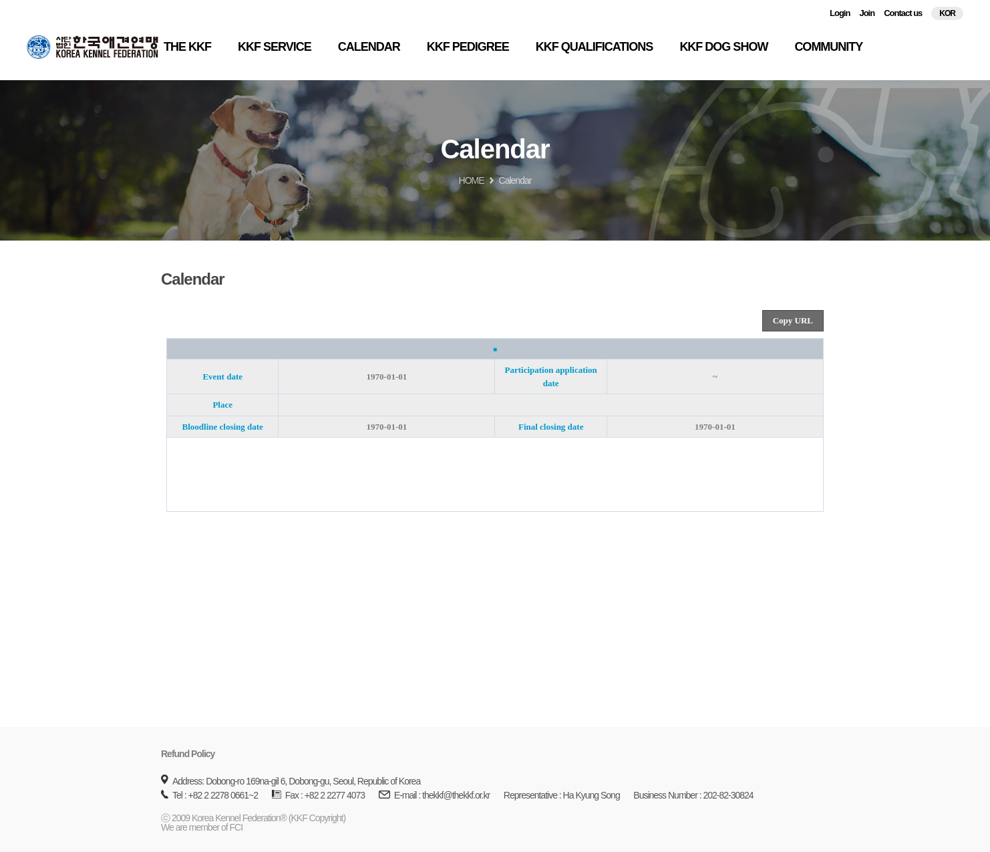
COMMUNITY (828, 46)
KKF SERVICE (274, 46)
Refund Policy (187, 753)
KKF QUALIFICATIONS (594, 46)
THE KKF (187, 46)
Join (866, 13)
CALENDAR (369, 46)
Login (840, 13)
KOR (947, 13)
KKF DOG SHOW (723, 46)
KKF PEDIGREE (468, 46)
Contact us (903, 13)
